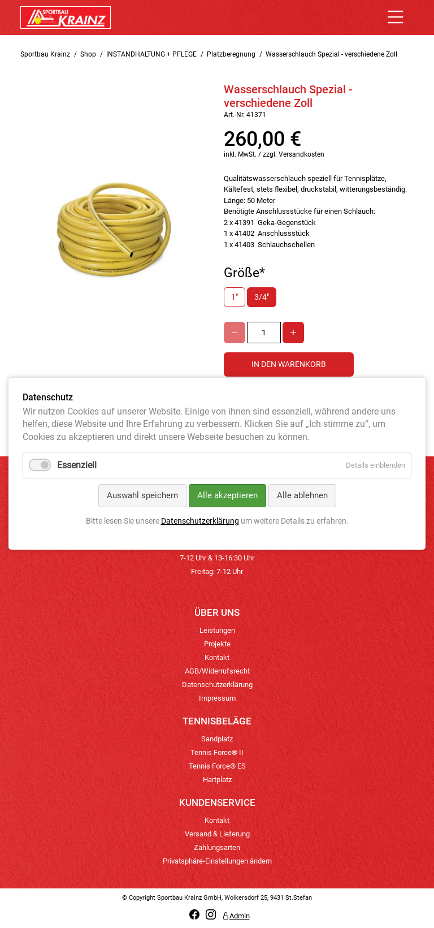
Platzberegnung (231, 54)
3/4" (261, 296)
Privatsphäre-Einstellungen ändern (217, 861)
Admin (236, 916)
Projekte (217, 644)
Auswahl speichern (142, 496)
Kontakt (217, 657)
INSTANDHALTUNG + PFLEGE (151, 54)
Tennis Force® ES (217, 766)
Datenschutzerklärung (217, 684)
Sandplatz (217, 739)
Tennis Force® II (217, 752)
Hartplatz (217, 779)
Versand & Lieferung (217, 834)
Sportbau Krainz (45, 54)
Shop (88, 54)
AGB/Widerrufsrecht (217, 671)
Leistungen (217, 630)
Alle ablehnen (302, 496)
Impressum (217, 698)
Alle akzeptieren (227, 496)
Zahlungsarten (217, 847)
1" (234, 296)
